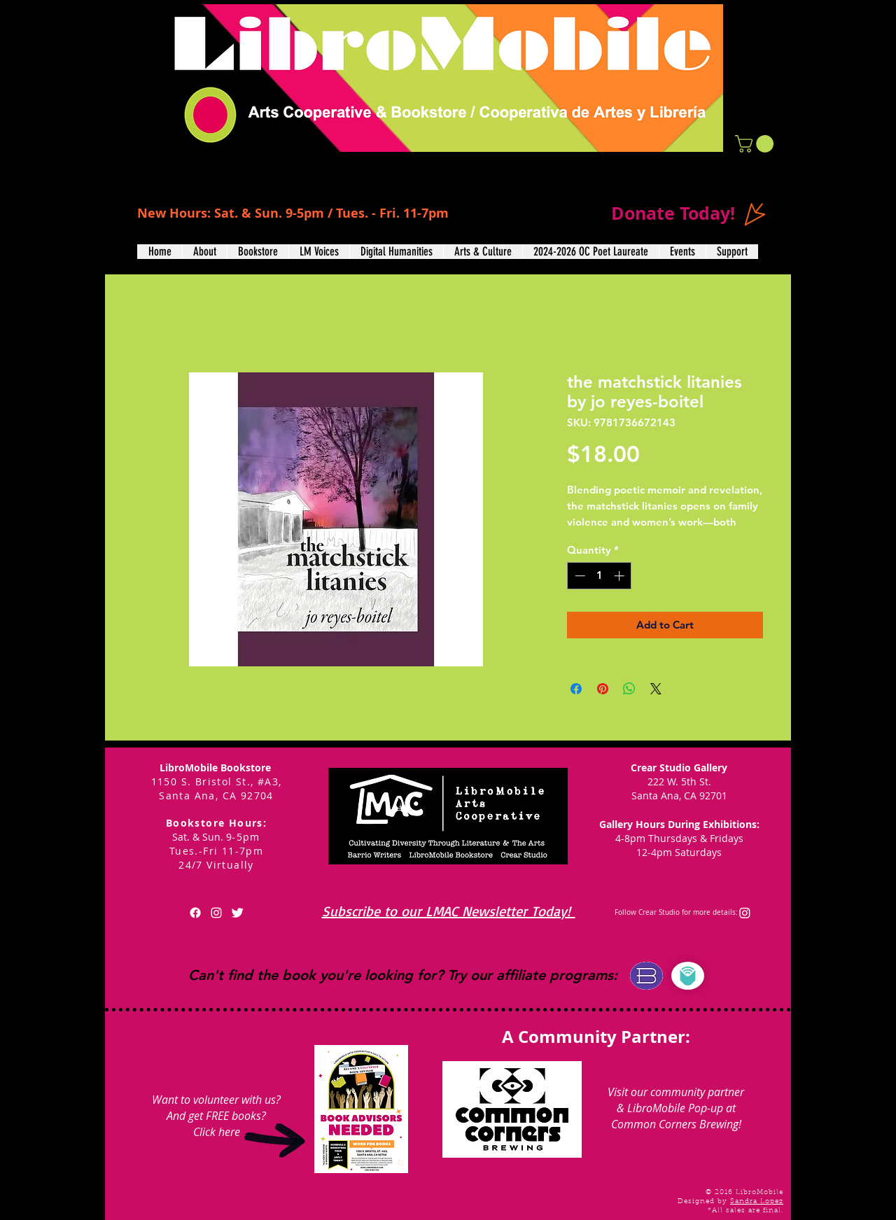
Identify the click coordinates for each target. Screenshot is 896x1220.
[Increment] (620, 576)
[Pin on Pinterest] (602, 688)
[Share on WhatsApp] (629, 688)
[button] (756, 144)
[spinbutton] (599, 576)
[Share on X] (656, 688)
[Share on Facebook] (576, 688)
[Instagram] (745, 913)
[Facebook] (195, 913)
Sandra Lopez (756, 1201)
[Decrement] (578, 576)
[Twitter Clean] (237, 913)
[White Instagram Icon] (216, 913)
